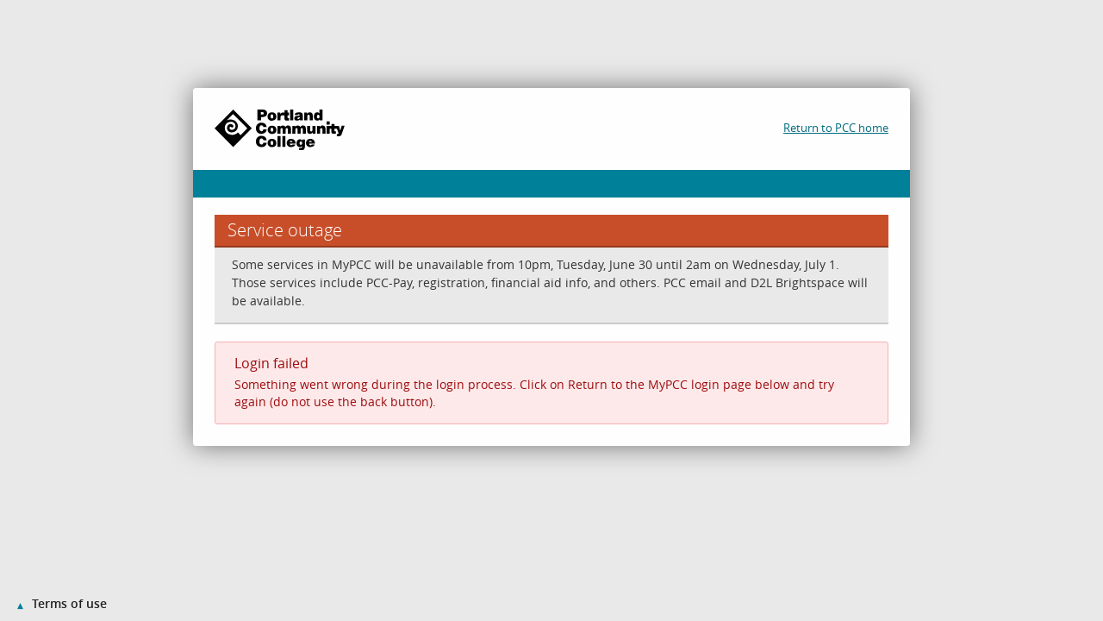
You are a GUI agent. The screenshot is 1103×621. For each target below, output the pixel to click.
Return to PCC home (835, 127)
